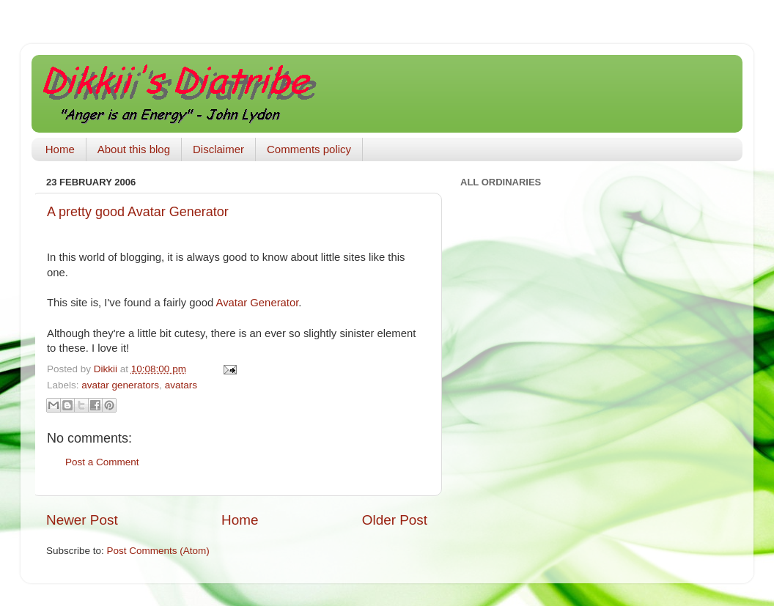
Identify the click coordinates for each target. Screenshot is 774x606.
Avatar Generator (257, 302)
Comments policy (309, 149)
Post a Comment (102, 462)
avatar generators (120, 385)
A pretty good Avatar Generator (138, 211)
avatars (181, 385)
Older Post (394, 520)
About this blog (133, 149)
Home (60, 149)
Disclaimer (218, 149)
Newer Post (82, 520)
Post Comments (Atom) (158, 550)
